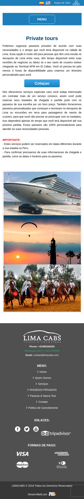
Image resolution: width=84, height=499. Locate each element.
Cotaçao (42, 83)
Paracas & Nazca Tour (43, 395)
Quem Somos (43, 377)
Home (43, 371)
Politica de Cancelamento (43, 407)
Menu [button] (42, 19)
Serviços (43, 383)
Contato (43, 401)
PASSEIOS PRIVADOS (43, 389)
